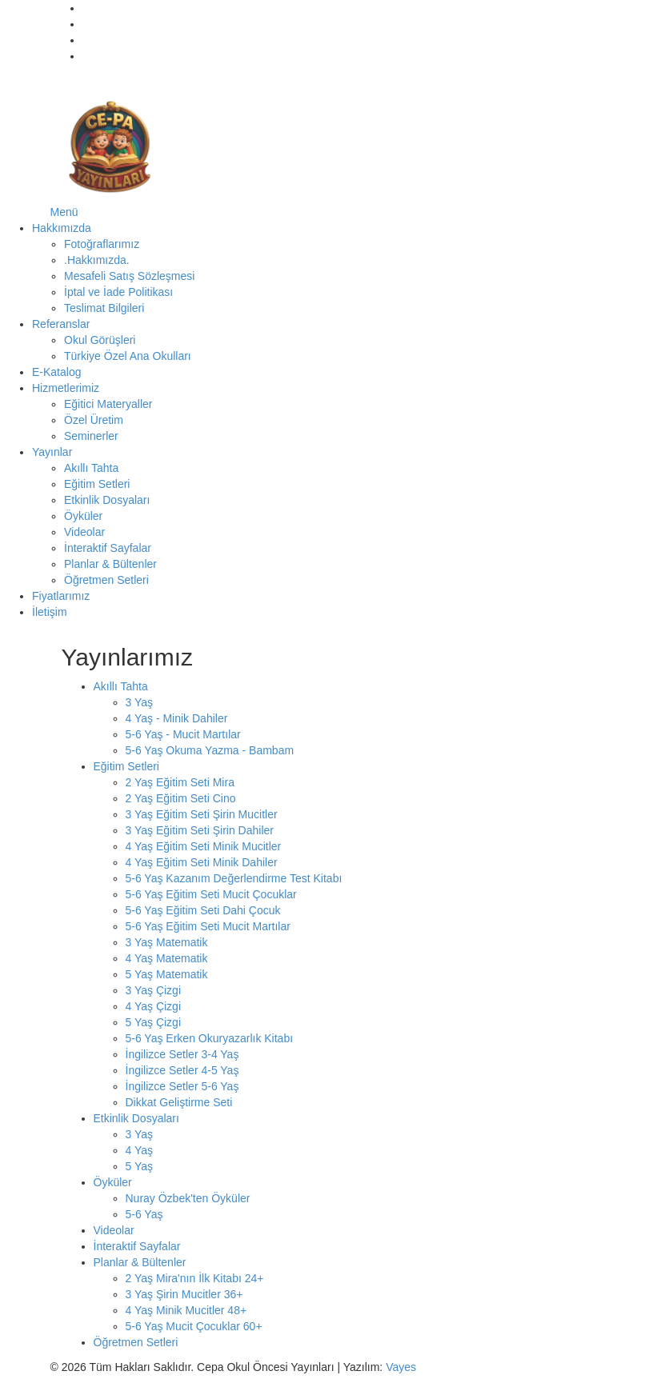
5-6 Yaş (144, 1214)
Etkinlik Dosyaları (107, 500)
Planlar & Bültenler (110, 564)
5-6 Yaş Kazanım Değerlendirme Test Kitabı (234, 878)
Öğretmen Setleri (106, 580)
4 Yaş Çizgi (154, 1006)
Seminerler (91, 436)
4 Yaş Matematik (167, 958)
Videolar (84, 532)
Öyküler (83, 516)
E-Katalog (56, 372)
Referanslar (61, 324)
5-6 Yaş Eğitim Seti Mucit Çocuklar (211, 894)
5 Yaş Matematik (167, 974)
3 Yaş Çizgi (154, 990)
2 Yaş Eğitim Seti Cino (181, 798)
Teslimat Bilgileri (104, 308)
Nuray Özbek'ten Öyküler (188, 1198)
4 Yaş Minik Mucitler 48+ (186, 1310)
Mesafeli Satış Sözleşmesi (129, 276)
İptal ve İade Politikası (118, 292)
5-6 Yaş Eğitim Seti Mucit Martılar (208, 926)
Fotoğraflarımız (101, 244)
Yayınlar (52, 452)
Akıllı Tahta (91, 468)
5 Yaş (140, 1166)
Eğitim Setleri (97, 484)
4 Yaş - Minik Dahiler (177, 718)
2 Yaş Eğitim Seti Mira (180, 782)
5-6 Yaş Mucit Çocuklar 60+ (194, 1326)
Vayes (401, 1367)
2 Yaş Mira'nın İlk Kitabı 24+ (195, 1278)
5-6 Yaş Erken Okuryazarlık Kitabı (210, 1038)
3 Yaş (140, 702)
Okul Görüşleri (99, 340)
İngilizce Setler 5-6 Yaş (182, 1086)
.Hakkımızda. (97, 260)
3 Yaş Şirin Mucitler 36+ (184, 1294)
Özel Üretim (93, 420)
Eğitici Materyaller (108, 404)
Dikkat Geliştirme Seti (179, 1102)
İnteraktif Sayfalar (107, 548)
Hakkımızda (61, 228)
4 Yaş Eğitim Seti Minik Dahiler (202, 862)
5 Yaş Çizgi (154, 1022)
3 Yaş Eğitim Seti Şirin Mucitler (202, 814)
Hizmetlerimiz (65, 388)
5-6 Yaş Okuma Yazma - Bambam (210, 750)
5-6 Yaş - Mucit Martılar (183, 734)
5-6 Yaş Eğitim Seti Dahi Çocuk (203, 910)
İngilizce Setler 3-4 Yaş (182, 1054)
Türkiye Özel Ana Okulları (127, 356)
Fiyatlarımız (61, 596)
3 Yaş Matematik (167, 942)
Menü (64, 212)
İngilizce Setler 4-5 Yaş (182, 1070)
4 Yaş (140, 1150)
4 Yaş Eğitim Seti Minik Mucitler (204, 846)
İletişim (49, 612)
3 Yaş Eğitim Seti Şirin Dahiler (200, 830)
